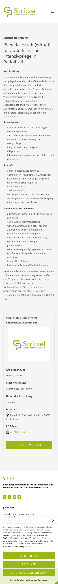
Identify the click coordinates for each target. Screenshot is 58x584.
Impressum (43, 580)
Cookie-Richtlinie (17, 580)
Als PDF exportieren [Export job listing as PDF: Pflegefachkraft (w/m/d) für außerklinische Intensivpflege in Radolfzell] (18, 432)
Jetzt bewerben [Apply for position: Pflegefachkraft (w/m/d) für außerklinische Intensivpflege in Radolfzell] (29, 445)
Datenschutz (31, 580)
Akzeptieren (29, 555)
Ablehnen (29, 564)
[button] (53, 520)
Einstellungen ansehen (29, 572)
